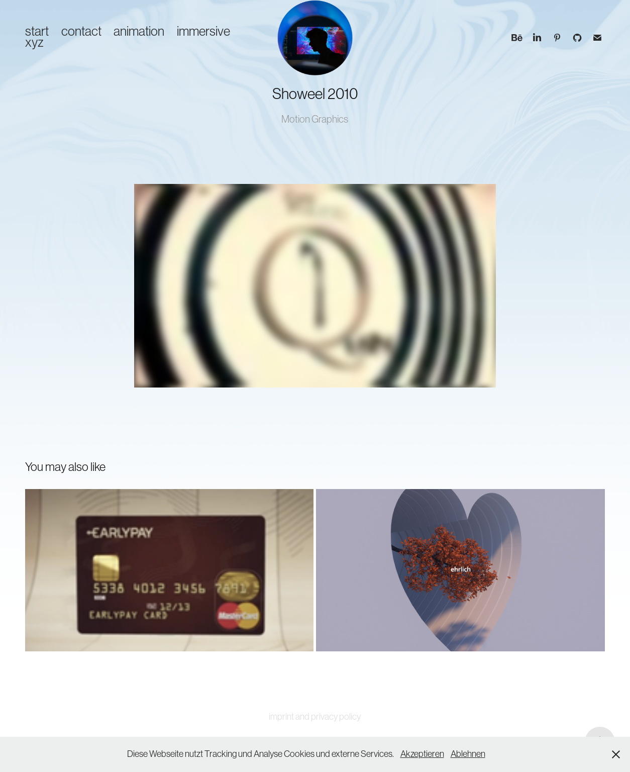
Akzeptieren (422, 754)
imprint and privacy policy (315, 717)
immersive (203, 31)
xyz (34, 42)
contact (81, 31)
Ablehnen (468, 754)
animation (139, 31)
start (37, 31)
